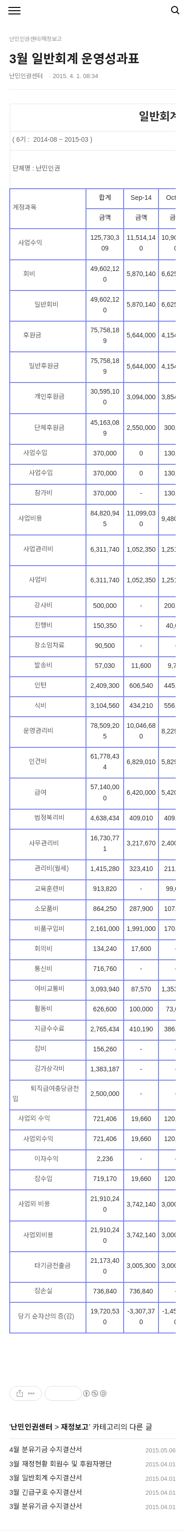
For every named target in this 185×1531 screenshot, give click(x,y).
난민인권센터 (32, 1427)
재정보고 (75, 1427)
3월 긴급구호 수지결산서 (45, 1492)
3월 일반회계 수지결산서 (45, 1478)
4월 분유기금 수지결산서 (45, 1449)
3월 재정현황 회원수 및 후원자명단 (60, 1464)
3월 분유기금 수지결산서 (45, 1506)
